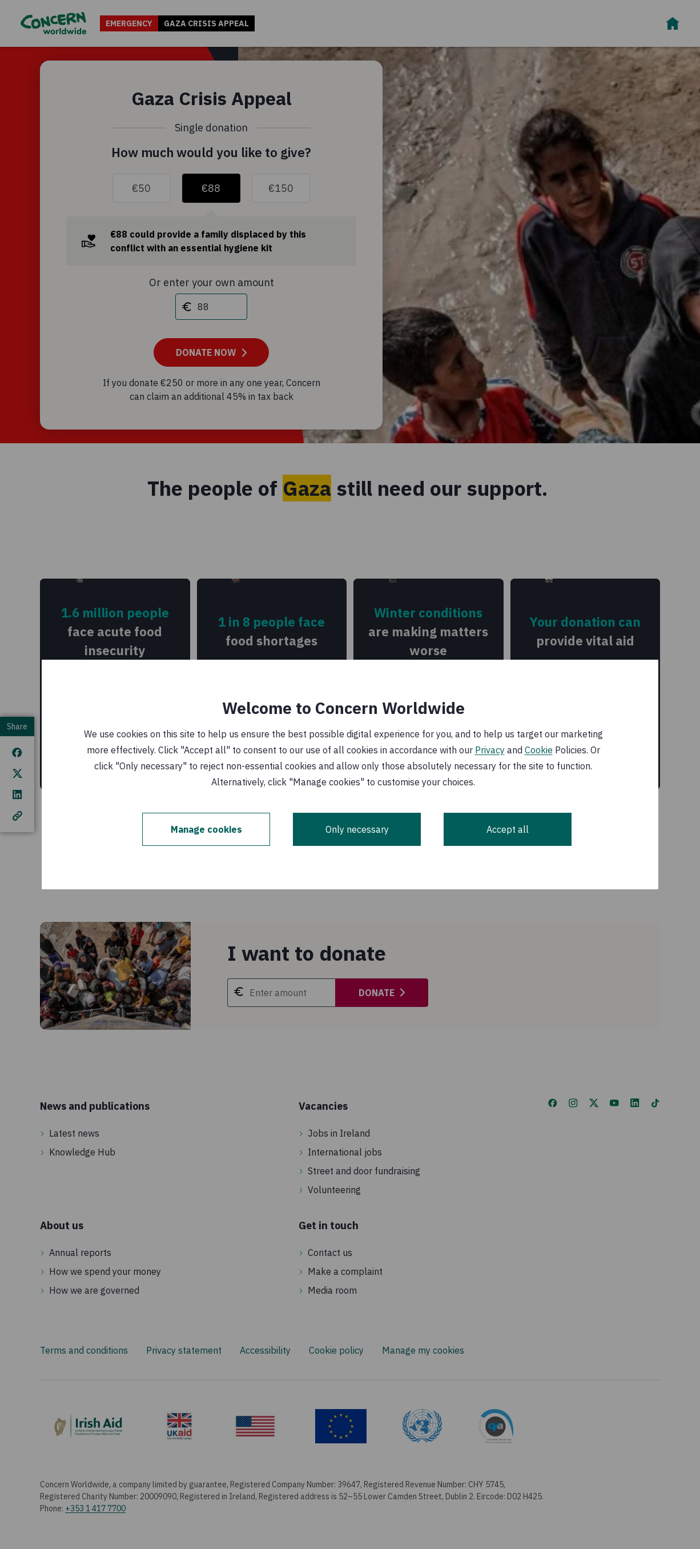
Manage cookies (206, 829)
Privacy (490, 750)
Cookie (539, 750)
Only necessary (357, 829)
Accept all (507, 829)
